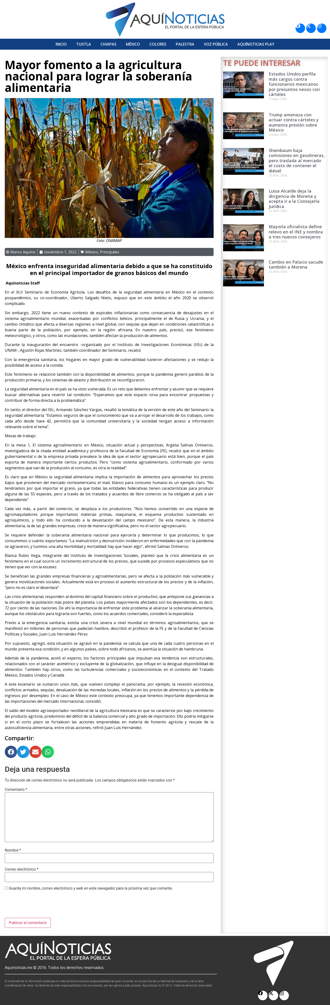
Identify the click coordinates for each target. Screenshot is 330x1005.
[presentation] (41, 906)
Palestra (185, 44)
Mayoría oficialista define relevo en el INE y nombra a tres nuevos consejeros (296, 232)
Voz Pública (216, 44)
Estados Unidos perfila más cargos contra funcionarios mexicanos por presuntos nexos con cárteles (294, 84)
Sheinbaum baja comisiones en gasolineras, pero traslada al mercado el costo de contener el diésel (297, 160)
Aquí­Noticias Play (255, 44)
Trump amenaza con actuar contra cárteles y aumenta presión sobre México (294, 122)
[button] (11, 752)
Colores (157, 44)
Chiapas (108, 44)
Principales (109, 252)
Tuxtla (83, 44)
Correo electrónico (21, 869)
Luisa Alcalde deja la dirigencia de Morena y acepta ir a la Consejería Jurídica (294, 198)
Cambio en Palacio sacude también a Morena (296, 264)
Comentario (16, 790)
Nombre (13, 850)
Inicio (61, 44)
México (133, 44)
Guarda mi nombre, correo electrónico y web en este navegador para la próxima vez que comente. (91, 888)
